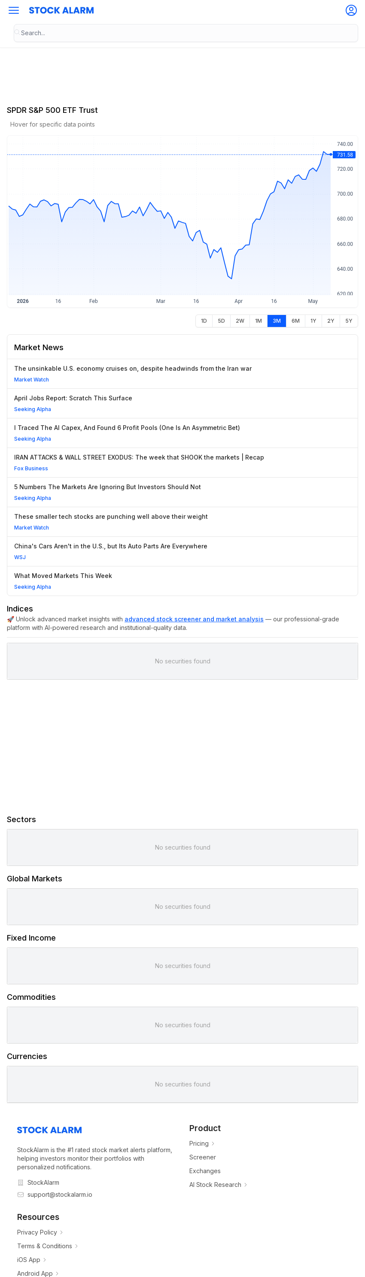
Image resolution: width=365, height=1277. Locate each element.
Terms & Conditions (48, 1246)
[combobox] (186, 33)
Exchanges (205, 1170)
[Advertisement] (182, 747)
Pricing (202, 1143)
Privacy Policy (40, 1232)
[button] (14, 10)
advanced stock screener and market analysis (194, 619)
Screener (202, 1157)
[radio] (204, 321)
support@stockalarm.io (59, 1194)
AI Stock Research (218, 1184)
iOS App (32, 1259)
